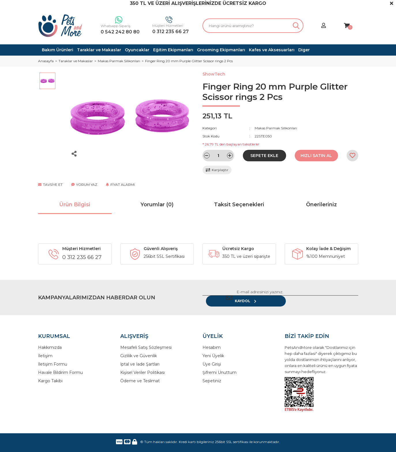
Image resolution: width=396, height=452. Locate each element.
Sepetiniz (211, 374)
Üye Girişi (211, 357)
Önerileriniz (321, 204)
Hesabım (211, 340)
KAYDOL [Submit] (339, 294)
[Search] (252, 25)
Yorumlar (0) (157, 204)
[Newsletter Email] (258, 294)
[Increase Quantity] (230, 155)
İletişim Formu (52, 357)
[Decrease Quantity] (206, 155)
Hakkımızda (50, 340)
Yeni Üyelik (213, 348)
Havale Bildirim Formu (60, 365)
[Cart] (347, 26)
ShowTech (213, 74)
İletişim (45, 348)
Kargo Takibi (50, 374)
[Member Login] (323, 26)
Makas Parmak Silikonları (276, 128)
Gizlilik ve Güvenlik (138, 348)
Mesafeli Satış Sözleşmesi (146, 340)
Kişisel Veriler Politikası (142, 365)
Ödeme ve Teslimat (140, 374)
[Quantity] (218, 155)
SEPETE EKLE (264, 155)
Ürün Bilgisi (74, 204)
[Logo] (60, 25)
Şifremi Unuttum (219, 365)
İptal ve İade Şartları (139, 357)
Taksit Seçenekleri (239, 204)
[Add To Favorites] (352, 155)
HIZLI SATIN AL (316, 155)
